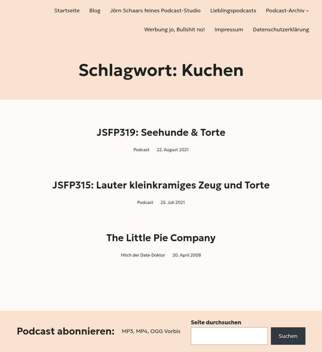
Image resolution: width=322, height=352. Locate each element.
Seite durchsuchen (216, 322)
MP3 (127, 331)
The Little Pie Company (161, 238)
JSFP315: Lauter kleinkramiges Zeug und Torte (161, 185)
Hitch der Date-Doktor (143, 255)
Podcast (141, 149)
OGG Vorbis (165, 331)
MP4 (141, 331)
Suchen (288, 335)
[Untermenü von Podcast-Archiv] (307, 10)
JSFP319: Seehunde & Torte (161, 132)
